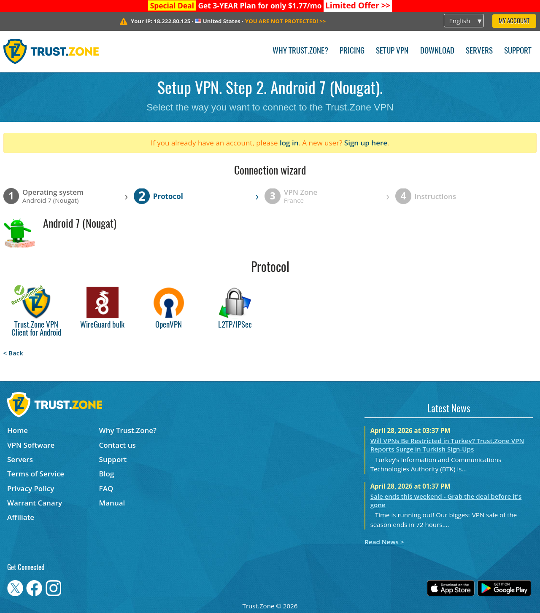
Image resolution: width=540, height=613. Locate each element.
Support (518, 51)
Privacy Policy (30, 488)
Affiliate (20, 517)
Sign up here (365, 143)
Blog (106, 474)
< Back (13, 353)
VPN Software (30, 445)
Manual (112, 503)
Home (17, 430)
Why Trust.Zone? (300, 51)
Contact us (117, 445)
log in (289, 143)
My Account (514, 21)
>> (358, 5)
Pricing (352, 51)
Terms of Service (35, 474)
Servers (479, 51)
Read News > (384, 542)
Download (437, 51)
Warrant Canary (34, 503)
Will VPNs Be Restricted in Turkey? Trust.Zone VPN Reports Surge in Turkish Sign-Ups (447, 444)
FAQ (106, 488)
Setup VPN (392, 51)
